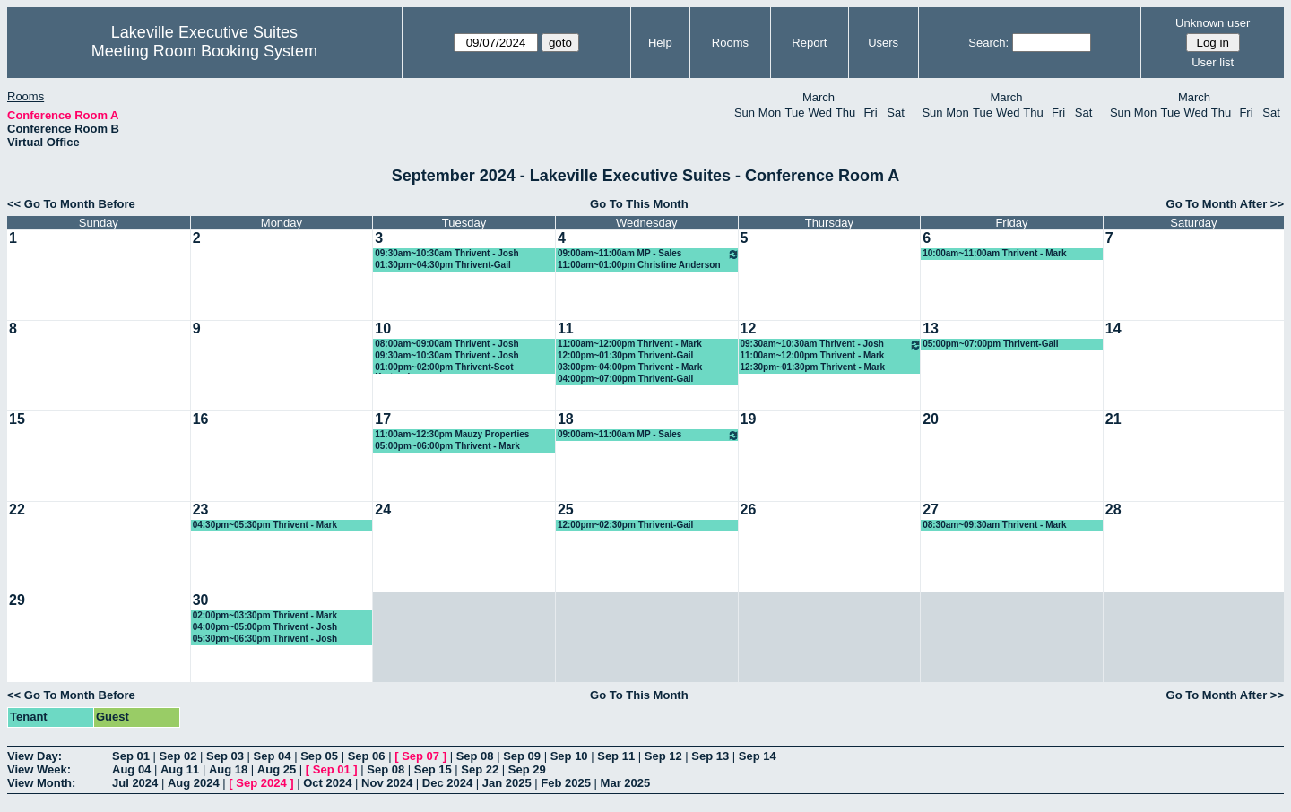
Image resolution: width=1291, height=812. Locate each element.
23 (201, 509)
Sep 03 (225, 756)
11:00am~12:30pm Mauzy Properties (452, 434)
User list (1212, 62)
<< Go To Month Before (71, 204)
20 (931, 419)
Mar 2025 (626, 783)
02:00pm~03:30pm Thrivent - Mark (265, 615)
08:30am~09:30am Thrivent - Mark (994, 525)
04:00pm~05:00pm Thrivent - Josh (265, 627)
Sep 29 (527, 769)
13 (931, 328)
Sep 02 (178, 756)
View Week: (39, 769)
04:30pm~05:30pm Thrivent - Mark (265, 525)
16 (201, 419)
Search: (988, 42)
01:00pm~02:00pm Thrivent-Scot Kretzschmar (444, 368)
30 (201, 600)
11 (566, 328)
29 (17, 600)
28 (1113, 509)
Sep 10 (569, 756)
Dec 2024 (447, 783)
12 (749, 328)
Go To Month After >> (1225, 204)
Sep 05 (319, 756)
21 (1113, 419)
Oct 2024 (327, 783)
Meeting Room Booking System (204, 51)
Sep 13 (710, 756)
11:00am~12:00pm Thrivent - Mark (630, 344)
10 (383, 328)
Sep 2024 (261, 783)
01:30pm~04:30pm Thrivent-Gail (442, 265)
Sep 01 (131, 756)
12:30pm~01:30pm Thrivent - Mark (813, 367)
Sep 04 (272, 756)
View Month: (41, 783)
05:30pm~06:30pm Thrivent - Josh (265, 639)
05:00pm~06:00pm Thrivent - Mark (447, 446)
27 (931, 509)
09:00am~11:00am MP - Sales (649, 254)
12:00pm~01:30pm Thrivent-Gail (625, 355)
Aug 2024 (194, 783)
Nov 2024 (386, 783)
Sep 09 (522, 756)
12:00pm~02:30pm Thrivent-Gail (625, 525)
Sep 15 (433, 769)
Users (883, 42)
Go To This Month (639, 204)
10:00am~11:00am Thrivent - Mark (994, 253)
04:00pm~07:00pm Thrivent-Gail (625, 379)
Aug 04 (131, 769)
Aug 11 (179, 769)
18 (566, 419)
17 (383, 419)
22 (17, 509)
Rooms (730, 42)
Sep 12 (663, 756)
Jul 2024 (135, 783)
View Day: (34, 756)
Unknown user (1212, 23)
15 (17, 419)
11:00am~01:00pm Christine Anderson (639, 265)
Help (660, 42)
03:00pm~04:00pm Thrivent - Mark (630, 367)
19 (749, 419)
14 (1113, 328)
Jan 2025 (507, 783)
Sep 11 (616, 756)
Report (809, 42)
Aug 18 (228, 769)
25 (566, 509)
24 (383, 509)
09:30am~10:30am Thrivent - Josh (446, 253)
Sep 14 (757, 756)
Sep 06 (367, 756)
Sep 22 (479, 769)
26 (749, 509)
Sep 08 (475, 756)
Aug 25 (276, 769)
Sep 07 (420, 756)
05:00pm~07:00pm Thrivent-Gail (990, 344)
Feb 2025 (566, 783)
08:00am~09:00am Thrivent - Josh (446, 344)
